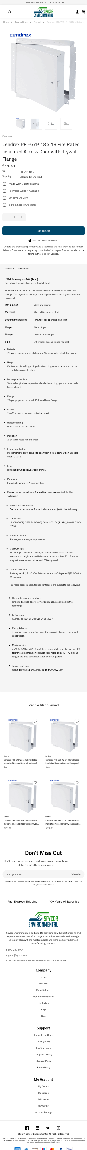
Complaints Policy (43, 1054)
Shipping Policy (43, 1061)
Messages (43, 1093)
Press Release (43, 990)
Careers (44, 977)
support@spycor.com (16, 955)
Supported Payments (43, 996)
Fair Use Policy (43, 1048)
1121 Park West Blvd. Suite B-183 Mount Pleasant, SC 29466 (36, 960)
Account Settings (43, 1112)
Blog (43, 1016)
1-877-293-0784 (15, 950)
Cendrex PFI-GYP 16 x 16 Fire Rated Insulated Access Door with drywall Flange (20, 822)
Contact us (43, 1003)
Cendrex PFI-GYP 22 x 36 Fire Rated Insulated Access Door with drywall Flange (20, 761)
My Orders (43, 1086)
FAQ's (43, 1009)
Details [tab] (9, 268)
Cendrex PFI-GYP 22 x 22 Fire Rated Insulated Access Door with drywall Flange (62, 822)
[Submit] (3, 12)
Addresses (43, 1099)
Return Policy (43, 1067)
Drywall (38, 22)
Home (6, 22)
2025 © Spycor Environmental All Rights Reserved (43, 1134)
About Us (43, 983)
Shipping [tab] (23, 268)
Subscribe (76, 874)
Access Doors (21, 22)
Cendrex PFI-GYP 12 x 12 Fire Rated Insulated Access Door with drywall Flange (62, 761)
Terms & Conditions (43, 1035)
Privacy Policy (43, 1041)
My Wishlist (43, 1106)
